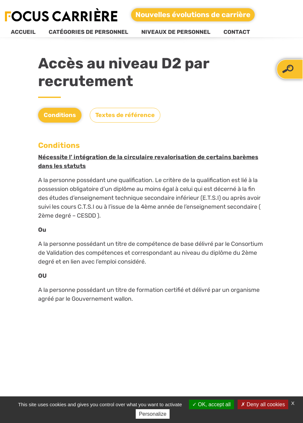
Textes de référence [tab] (125, 115)
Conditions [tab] (60, 115)
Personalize (153, 414)
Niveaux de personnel (175, 32)
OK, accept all (211, 404)
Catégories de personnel (88, 32)
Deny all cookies (263, 404)
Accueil (23, 32)
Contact (236, 32)
